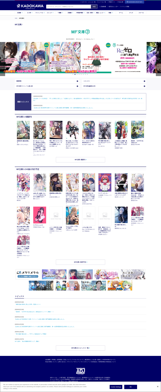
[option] (80, 57)
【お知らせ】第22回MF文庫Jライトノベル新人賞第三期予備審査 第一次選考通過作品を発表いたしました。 (63, 109)
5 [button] (81, 74)
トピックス (87, 81)
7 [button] (85, 74)
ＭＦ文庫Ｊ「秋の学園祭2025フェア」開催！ (27, 343)
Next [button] (158, 59)
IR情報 (53, 361)
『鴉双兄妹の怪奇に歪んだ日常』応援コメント (28, 306)
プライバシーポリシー (73, 364)
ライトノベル (40, 12)
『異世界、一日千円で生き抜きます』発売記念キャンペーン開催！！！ (34, 313)
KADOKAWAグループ (108, 361)
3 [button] (77, 74)
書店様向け (88, 361)
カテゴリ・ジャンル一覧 (88, 2)
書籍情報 (19, 81)
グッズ (131, 12)
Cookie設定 (94, 364)
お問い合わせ (61, 364)
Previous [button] (2, 59)
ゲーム (121, 12)
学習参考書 (80, 12)
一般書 (60, 12)
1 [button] (73, 74)
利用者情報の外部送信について (107, 364)
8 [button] (88, 74)
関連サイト (112, 2)
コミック (50, 12)
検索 (94, 6)
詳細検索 (102, 6)
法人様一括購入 (96, 361)
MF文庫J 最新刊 (80, 161)
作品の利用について (50, 364)
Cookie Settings (116, 387)
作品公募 (120, 2)
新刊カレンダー (113, 6)
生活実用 (91, 12)
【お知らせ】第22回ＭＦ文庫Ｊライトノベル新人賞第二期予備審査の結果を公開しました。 (40, 321)
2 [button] (75, 74)
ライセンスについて (77, 361)
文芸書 (20, 12)
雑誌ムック (100, 12)
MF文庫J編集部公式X (90, 87)
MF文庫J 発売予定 (80, 264)
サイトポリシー (85, 364)
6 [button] (83, 74)
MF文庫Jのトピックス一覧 (80, 350)
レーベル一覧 (102, 2)
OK (131, 387)
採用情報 (59, 361)
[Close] (157, 386)
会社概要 (47, 361)
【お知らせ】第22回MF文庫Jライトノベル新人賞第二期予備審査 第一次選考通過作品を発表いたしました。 (45, 328)
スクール (141, 12)
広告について (67, 361)
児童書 (70, 12)
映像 (111, 12)
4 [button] (79, 74)
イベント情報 (124, 6)
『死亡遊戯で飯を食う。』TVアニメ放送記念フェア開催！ (31, 336)
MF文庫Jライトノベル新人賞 (25, 87)
